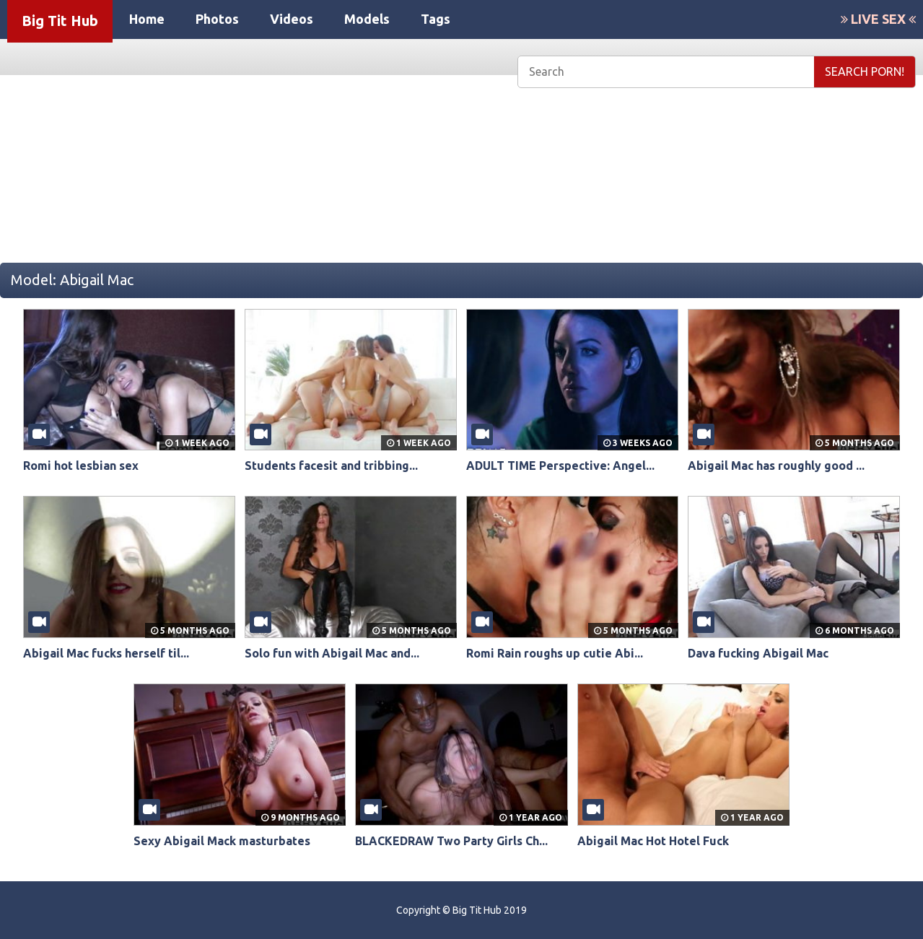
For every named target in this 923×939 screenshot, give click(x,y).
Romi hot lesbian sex (81, 465)
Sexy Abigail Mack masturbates (222, 840)
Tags (435, 19)
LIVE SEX (878, 19)
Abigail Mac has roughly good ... (776, 465)
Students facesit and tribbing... (331, 465)
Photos (217, 19)
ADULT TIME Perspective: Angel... (560, 465)
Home (147, 19)
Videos (291, 19)
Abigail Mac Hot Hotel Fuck (653, 840)
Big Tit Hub (60, 20)
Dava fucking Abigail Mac (758, 653)
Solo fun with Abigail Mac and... (332, 653)
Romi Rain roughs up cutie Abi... (554, 653)
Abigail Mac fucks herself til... (106, 653)
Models (367, 19)
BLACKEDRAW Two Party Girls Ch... (451, 840)
